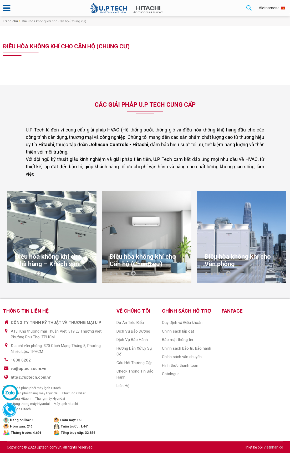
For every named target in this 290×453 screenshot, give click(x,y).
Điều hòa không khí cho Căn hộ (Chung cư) (54, 21)
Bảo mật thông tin (177, 339)
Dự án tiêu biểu (130, 322)
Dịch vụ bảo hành (132, 339)
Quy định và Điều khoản (182, 322)
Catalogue (171, 373)
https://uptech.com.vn (31, 377)
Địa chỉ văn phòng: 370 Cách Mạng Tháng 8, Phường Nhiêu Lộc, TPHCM (56, 348)
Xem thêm (28, 273)
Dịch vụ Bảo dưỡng (133, 331)
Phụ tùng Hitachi (19, 398)
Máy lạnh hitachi (66, 404)
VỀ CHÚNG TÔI (133, 311)
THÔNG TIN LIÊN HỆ (26, 311)
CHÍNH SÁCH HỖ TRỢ (186, 311)
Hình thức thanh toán (180, 365)
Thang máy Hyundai (50, 398)
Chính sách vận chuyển (182, 356)
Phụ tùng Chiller (73, 393)
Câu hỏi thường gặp (134, 362)
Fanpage (232, 311)
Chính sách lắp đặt (178, 331)
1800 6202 (21, 360)
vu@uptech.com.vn (28, 368)
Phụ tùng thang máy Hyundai (28, 404)
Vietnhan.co (273, 447)
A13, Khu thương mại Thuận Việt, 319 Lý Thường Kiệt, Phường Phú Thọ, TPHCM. (56, 334)
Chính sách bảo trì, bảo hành (186, 348)
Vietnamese (269, 8)
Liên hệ (122, 385)
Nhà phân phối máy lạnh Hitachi (38, 388)
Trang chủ (10, 21)
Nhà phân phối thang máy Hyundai (32, 393)
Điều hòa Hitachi (19, 409)
